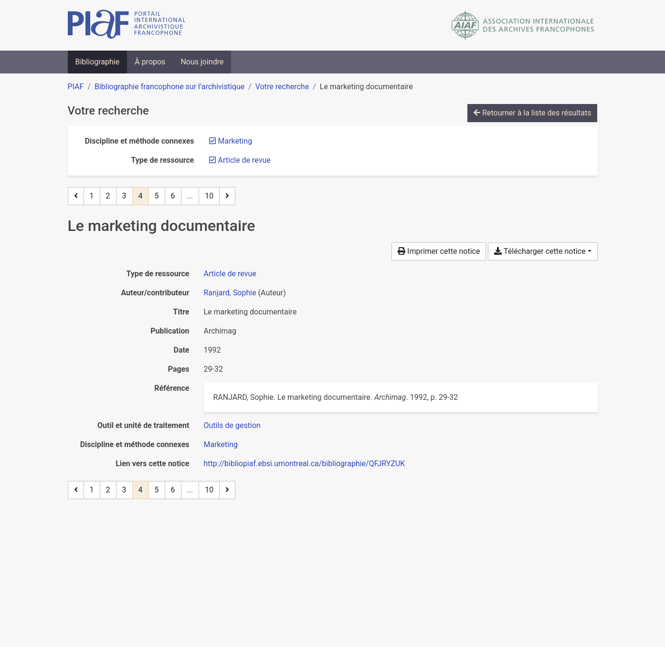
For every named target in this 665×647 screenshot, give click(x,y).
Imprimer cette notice (439, 251)
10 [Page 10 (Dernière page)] (209, 195)
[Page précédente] (76, 196)
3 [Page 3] (124, 195)
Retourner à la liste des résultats (532, 112)
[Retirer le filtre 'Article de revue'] (244, 160)
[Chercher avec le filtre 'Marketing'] (221, 444)
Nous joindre (201, 61)
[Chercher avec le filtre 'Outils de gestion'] (232, 425)
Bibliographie (97, 61)
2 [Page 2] (108, 195)
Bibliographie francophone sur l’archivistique (169, 86)
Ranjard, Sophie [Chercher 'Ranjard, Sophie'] (230, 292)
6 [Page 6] (173, 195)
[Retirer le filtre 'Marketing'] (235, 141)
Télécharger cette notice (539, 251)
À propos (150, 61)
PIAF (76, 86)
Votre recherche (282, 86)
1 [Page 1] (92, 195)
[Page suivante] (227, 196)
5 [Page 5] (157, 195)
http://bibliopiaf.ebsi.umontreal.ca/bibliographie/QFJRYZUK (304, 463)
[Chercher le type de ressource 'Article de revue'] (230, 273)
